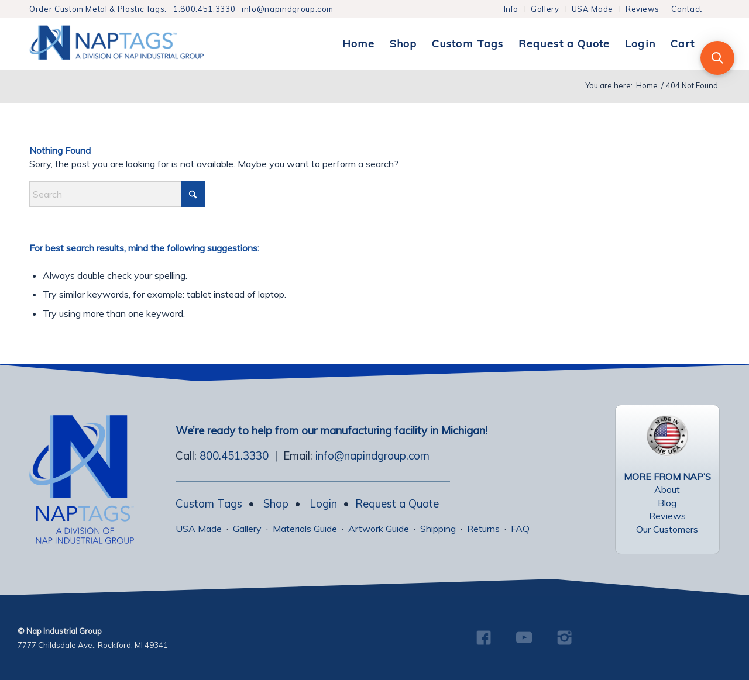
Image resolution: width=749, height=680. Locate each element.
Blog (667, 503)
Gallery (545, 8)
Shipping (438, 528)
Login (323, 503)
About (667, 489)
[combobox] (117, 194)
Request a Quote (397, 503)
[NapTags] (128, 44)
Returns (483, 528)
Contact (686, 8)
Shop (275, 503)
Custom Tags (209, 503)
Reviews (642, 8)
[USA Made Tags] (667, 435)
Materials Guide (305, 528)
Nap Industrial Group (64, 631)
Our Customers (667, 529)
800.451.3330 (234, 455)
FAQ (520, 528)
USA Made (592, 8)
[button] (717, 58)
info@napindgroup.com (288, 8)
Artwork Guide (378, 528)
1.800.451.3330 (204, 8)
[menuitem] (511, 9)
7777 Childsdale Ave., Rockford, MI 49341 (93, 645)
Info (511, 8)
